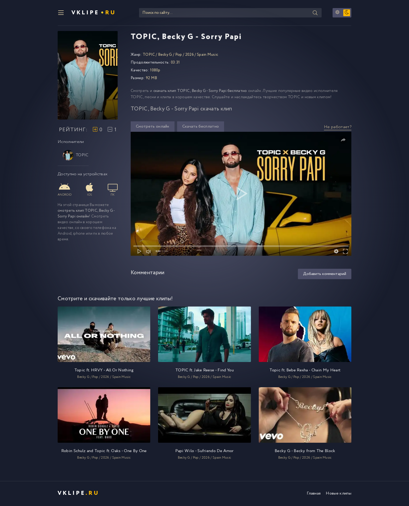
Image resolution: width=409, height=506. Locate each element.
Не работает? (337, 127)
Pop (178, 55)
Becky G (165, 55)
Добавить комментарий (324, 275)
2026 (189, 55)
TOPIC (76, 156)
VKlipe (94, 13)
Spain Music (207, 55)
